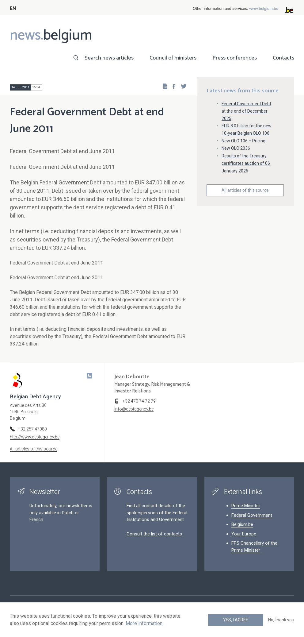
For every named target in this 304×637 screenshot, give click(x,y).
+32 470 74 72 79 (139, 401)
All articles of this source (245, 190)
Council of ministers (173, 58)
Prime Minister (245, 505)
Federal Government (251, 515)
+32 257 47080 (32, 429)
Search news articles (109, 58)
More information (144, 623)
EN (13, 8)
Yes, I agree (235, 619)
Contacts (283, 58)
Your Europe (243, 534)
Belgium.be (242, 524)
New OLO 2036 (236, 148)
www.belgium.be (263, 8)
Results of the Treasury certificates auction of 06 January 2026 (246, 163)
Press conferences (234, 58)
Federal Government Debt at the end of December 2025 (246, 111)
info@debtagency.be (134, 409)
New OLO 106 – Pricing (243, 140)
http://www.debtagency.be (34, 436)
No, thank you (281, 619)
